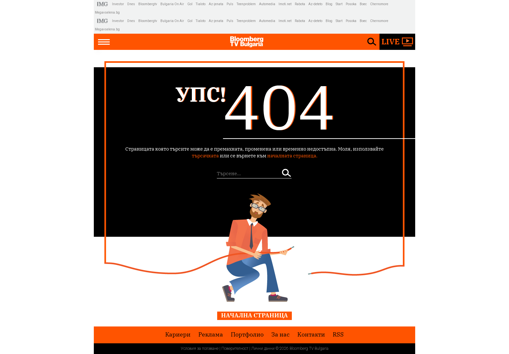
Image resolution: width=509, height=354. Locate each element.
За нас (280, 334)
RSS (338, 334)
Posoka (351, 4)
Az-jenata (216, 4)
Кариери (178, 334)
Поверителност (234, 348)
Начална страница (254, 315)
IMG (103, 4)
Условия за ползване (199, 348)
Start (339, 4)
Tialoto (200, 4)
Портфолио (247, 334)
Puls (230, 4)
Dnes (131, 4)
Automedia (267, 4)
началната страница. (292, 156)
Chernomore (379, 4)
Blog (329, 4)
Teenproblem (246, 4)
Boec (363, 4)
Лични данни (263, 348)
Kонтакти (311, 334)
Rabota (300, 4)
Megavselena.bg (107, 12)
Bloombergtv (147, 4)
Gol (189, 4)
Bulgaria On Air (172, 4)
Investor (118, 4)
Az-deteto (315, 4)
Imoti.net (285, 4)
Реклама (210, 334)
